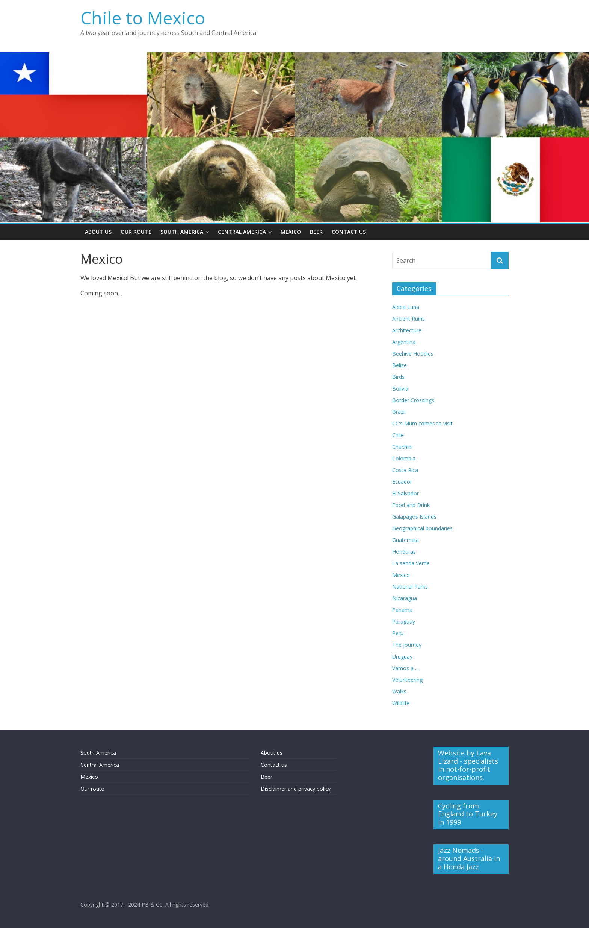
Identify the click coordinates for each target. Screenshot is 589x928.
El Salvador (405, 493)
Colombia (403, 458)
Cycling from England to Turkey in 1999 (467, 814)
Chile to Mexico (142, 17)
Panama (402, 609)
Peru (397, 633)
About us (271, 752)
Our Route (136, 231)
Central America (242, 231)
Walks (399, 691)
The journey (406, 644)
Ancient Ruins (408, 318)
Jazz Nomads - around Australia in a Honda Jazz (469, 858)
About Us (98, 231)
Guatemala (405, 539)
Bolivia (400, 388)
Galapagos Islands (414, 516)
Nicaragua (404, 598)
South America (181, 231)
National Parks (410, 586)
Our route (92, 788)
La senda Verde (411, 563)
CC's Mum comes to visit (422, 423)
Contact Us (349, 231)
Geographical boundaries (422, 528)
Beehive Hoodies (412, 353)
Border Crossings (413, 400)
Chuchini (402, 446)
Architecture (406, 330)
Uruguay (402, 656)
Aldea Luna (405, 306)
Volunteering (407, 679)
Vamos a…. (405, 668)
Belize (399, 365)
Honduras (404, 551)
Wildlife (400, 703)
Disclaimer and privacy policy (296, 788)
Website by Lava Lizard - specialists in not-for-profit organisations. (468, 765)
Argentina (403, 341)
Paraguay (403, 621)
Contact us (274, 764)
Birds (398, 376)
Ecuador (402, 481)
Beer (316, 231)
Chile (398, 435)
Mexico (291, 231)
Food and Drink (411, 505)
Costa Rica (405, 470)
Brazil (399, 411)
